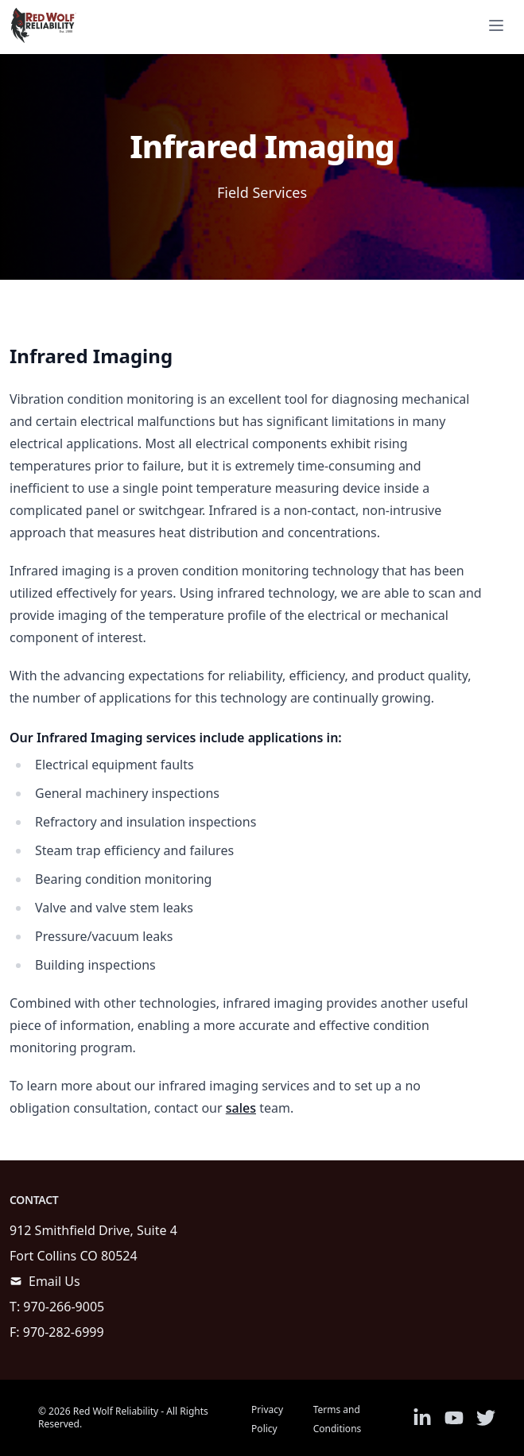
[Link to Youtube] (454, 1418)
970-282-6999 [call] (63, 1332)
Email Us (54, 1281)
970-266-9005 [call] (63, 1306)
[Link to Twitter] (486, 1418)
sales (241, 1108)
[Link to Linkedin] (422, 1418)
